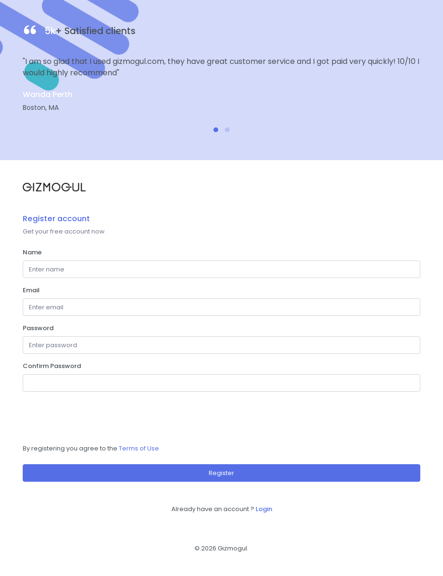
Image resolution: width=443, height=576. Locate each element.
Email (31, 290)
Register (221, 472)
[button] (216, 130)
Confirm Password (52, 365)
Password (38, 328)
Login (264, 508)
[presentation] (95, 417)
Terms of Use (139, 448)
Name (32, 252)
